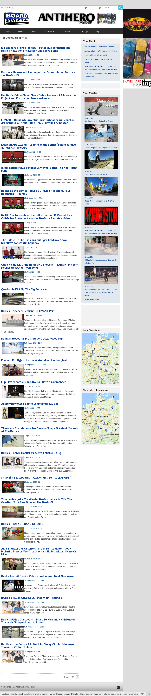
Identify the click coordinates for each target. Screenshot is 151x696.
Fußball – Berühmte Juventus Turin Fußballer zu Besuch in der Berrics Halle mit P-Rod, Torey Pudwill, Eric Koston (37, 121)
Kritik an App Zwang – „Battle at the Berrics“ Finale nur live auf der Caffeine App (38, 146)
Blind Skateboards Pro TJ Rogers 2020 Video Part (32, 338)
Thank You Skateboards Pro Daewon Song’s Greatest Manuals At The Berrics (40, 429)
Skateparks (67, 31)
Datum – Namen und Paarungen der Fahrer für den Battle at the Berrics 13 (39, 73)
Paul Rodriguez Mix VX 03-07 (96, 55)
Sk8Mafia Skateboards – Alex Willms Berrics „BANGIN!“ (36, 477)
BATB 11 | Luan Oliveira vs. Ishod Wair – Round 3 (31, 598)
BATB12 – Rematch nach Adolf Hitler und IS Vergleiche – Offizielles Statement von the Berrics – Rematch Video (36, 216)
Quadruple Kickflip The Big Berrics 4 (23, 289)
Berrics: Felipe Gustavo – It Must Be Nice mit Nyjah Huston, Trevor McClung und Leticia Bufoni (38, 621)
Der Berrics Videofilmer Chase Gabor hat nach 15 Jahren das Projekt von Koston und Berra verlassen (38, 96)
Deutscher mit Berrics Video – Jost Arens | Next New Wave (37, 576)
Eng (97, 31)
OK (142, 694)
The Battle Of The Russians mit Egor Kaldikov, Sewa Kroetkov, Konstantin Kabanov (34, 241)
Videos (33, 31)
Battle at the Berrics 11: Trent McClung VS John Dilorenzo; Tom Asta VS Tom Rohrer (38, 645)
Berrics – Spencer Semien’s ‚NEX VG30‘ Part (28, 311)
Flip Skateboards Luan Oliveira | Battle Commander (33, 382)
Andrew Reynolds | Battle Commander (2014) (29, 403)
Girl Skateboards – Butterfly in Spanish (99, 47)
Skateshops (49, 31)
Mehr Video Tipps (92, 299)
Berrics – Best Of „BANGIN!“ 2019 (22, 524)
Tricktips (84, 31)
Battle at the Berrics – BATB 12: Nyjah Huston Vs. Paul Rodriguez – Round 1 (35, 192)
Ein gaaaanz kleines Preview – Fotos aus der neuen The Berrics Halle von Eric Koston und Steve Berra (35, 49)
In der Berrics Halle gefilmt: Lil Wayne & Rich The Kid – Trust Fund (39, 169)
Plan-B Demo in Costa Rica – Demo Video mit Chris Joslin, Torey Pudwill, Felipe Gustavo (101, 292)
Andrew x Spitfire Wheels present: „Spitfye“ (101, 51)
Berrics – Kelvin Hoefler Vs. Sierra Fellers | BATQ (31, 453)
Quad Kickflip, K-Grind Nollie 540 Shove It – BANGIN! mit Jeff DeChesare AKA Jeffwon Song (39, 266)
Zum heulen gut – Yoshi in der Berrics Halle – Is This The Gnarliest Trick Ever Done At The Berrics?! (36, 500)
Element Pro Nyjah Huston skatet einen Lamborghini (34, 360)
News (20, 31)
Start (7, 31)
